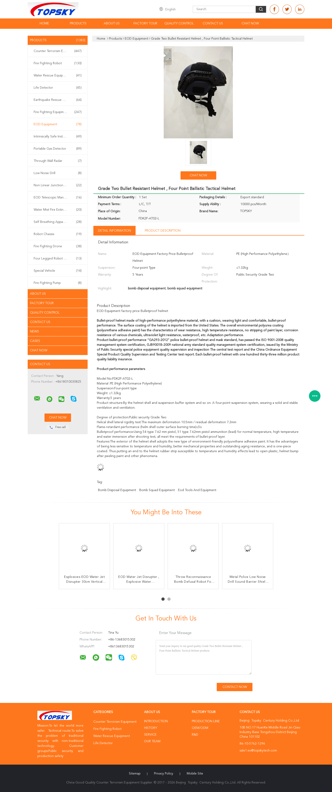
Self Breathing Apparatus (58, 222)
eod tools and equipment (197, 490)
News (34, 331)
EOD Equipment (58, 124)
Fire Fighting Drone (58, 246)
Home (44, 23)
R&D (195, 734)
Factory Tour (145, 23)
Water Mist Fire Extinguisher (58, 209)
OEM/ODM (200, 728)
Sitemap (134, 773)
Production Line (206, 721)
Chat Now (250, 23)
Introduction (156, 721)
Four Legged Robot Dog (58, 258)
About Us (112, 23)
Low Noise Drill (58, 173)
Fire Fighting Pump (58, 283)
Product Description (163, 230)
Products (78, 23)
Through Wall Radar (58, 161)
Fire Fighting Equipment (58, 112)
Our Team (152, 741)
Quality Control (179, 23)
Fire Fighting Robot (58, 63)
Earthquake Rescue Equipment (58, 100)
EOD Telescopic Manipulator (58, 197)
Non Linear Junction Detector (58, 185)
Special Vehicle (58, 270)
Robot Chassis (58, 234)
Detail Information (114, 230)
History (150, 728)
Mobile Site (195, 773)
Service (150, 734)
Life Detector (58, 87)
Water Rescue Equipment (58, 75)
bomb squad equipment (157, 490)
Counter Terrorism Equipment (58, 51)
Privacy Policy (163, 773)
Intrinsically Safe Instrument (58, 136)
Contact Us (213, 23)
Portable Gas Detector (58, 148)
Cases (35, 341)
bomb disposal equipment (117, 490)
